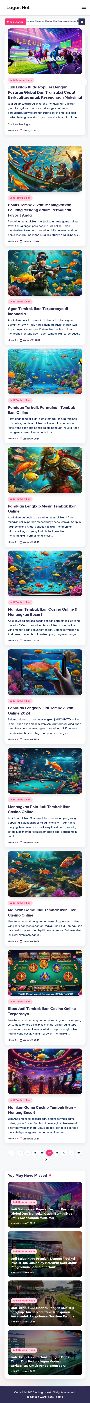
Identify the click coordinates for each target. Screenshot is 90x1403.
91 (57, 1152)
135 (79, 1152)
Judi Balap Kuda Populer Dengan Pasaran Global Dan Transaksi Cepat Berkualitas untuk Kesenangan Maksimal (45, 92)
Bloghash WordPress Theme (45, 1397)
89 (42, 1152)
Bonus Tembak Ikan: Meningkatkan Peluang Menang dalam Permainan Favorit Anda (39, 210)
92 (64, 1152)
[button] (19, 124)
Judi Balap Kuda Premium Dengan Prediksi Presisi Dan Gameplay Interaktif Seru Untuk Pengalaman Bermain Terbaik (44, 1263)
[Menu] (83, 8)
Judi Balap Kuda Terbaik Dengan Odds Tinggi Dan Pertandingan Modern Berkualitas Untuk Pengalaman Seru (40, 1361)
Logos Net (18, 7)
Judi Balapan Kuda (21, 80)
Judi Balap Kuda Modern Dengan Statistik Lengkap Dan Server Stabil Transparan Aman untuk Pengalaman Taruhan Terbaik (42, 1312)
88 (34, 1152)
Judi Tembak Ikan (20, 197)
